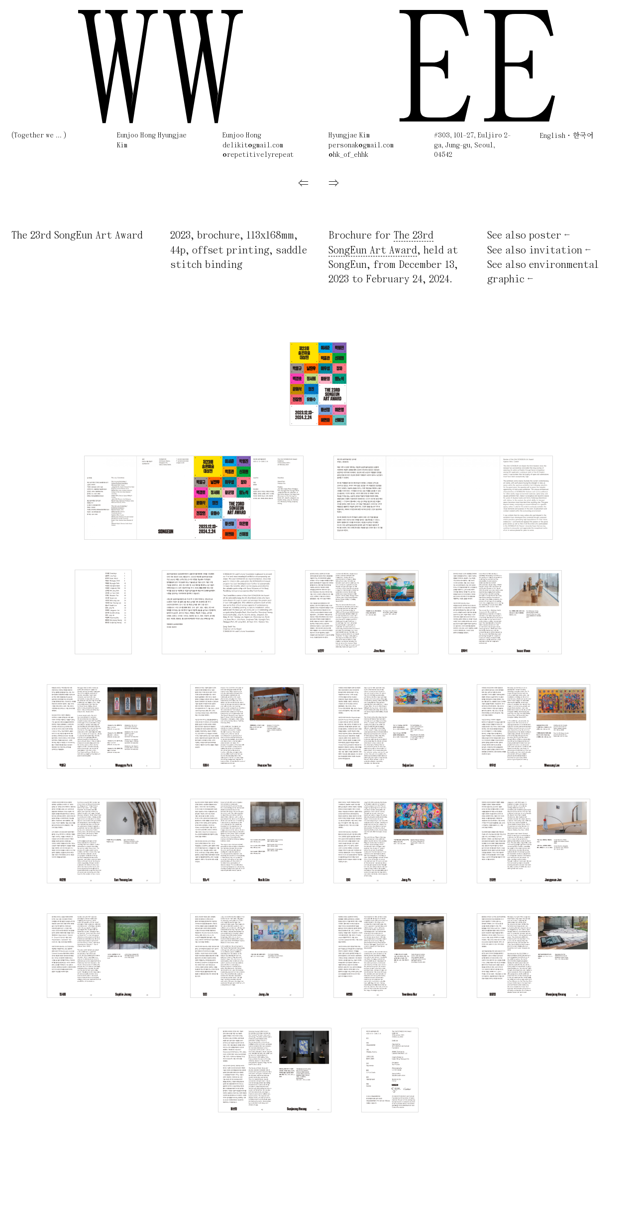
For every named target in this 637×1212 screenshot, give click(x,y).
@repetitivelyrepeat (258, 155)
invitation (555, 250)
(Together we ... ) (38, 135)
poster (545, 236)
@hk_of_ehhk (348, 155)
